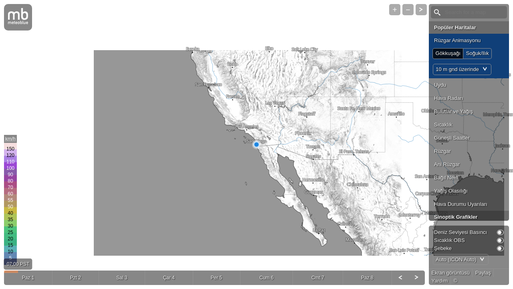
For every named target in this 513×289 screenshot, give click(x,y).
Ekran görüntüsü (451, 273)
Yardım (440, 281)
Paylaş (483, 273)
